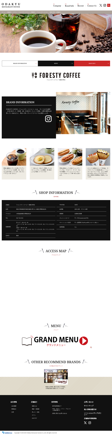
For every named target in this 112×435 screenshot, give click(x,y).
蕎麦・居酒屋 (35, 409)
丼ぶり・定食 (35, 412)
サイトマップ (88, 406)
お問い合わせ (92, 5)
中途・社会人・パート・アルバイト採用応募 (61, 409)
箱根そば (34, 406)
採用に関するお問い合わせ (59, 413)
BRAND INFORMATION (20, 63)
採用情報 (81, 5)
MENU (56, 63)
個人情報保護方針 (90, 409)
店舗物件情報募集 (90, 418)
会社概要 (13, 406)
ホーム (3, 12)
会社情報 (57, 5)
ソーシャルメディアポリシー (92, 414)
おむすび (34, 418)
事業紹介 (13, 409)
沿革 (12, 412)
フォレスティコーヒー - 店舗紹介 (26, 12)
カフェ (15, 12)
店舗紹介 (69, 5)
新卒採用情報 (56, 406)
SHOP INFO (92, 63)
